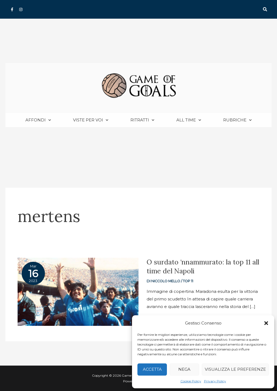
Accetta (152, 369)
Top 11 (188, 281)
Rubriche (237, 120)
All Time (188, 120)
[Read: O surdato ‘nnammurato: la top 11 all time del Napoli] (78, 291)
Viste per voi (90, 120)
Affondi (38, 120)
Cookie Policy (190, 381)
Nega (184, 369)
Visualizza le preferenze (235, 369)
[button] (266, 323)
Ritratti (142, 120)
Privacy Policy (215, 381)
